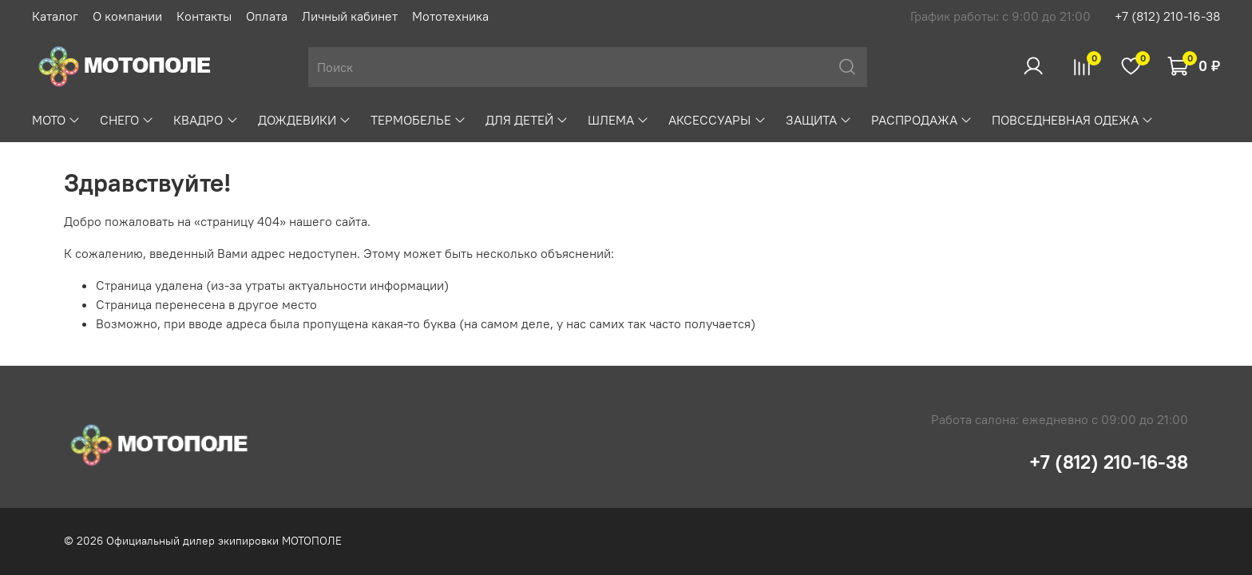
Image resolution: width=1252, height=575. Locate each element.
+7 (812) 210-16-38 (1167, 16)
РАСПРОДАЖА (922, 120)
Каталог (55, 16)
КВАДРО (205, 120)
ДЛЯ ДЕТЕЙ (527, 120)
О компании (127, 16)
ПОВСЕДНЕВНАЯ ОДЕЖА (1073, 120)
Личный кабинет (350, 16)
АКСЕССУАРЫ (717, 120)
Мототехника (450, 16)
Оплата (266, 16)
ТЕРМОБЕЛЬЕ (418, 120)
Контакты (204, 16)
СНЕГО (127, 120)
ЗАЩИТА (819, 120)
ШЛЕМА (618, 120)
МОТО (56, 120)
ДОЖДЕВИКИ (304, 120)
